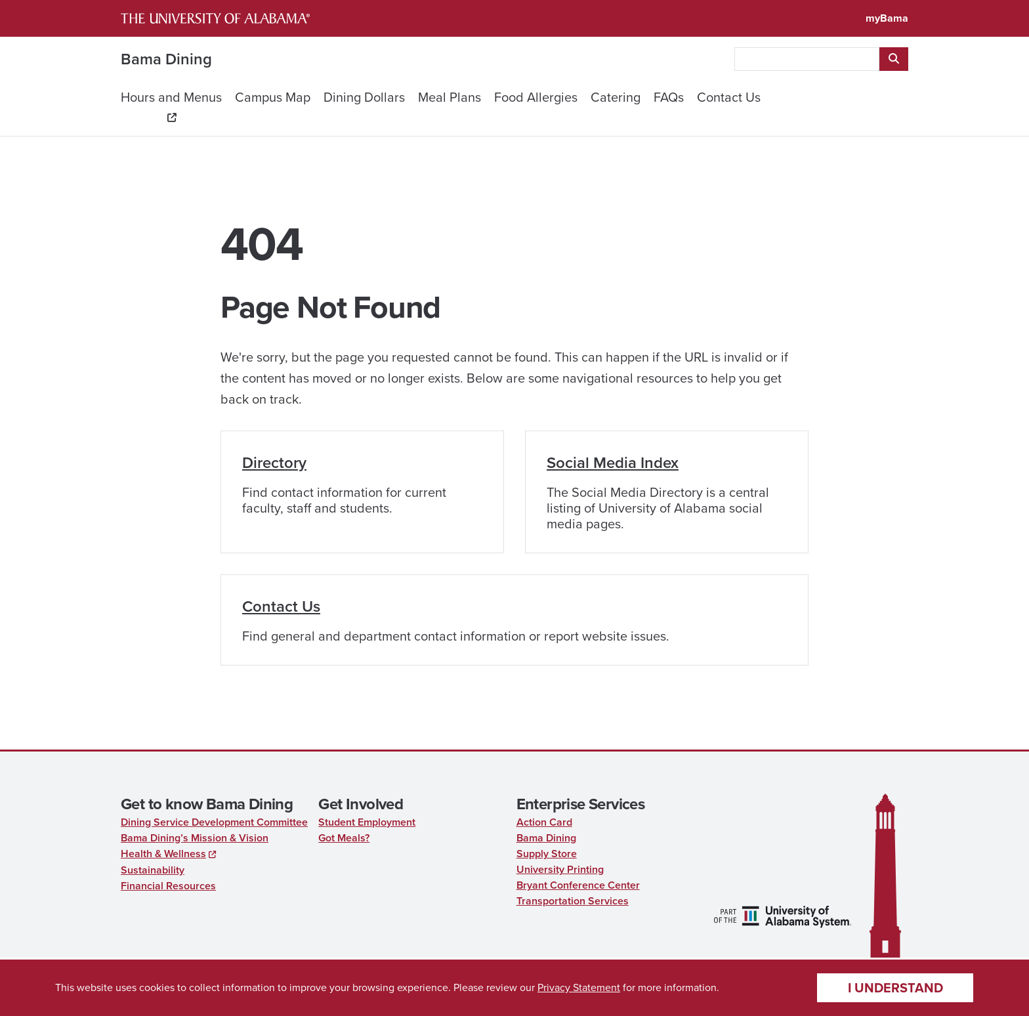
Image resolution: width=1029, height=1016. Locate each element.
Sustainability (152, 870)
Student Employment (366, 822)
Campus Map (272, 97)
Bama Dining (166, 59)
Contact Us (729, 97)
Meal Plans (449, 97)
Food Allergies (536, 97)
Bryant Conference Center (578, 885)
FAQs (669, 97)
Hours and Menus (171, 97)
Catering (615, 97)
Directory (274, 463)
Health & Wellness (163, 853)
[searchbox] (806, 59)
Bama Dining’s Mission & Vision (194, 837)
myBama (887, 18)
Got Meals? (343, 837)
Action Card (544, 822)
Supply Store (546, 853)
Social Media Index (613, 463)
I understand (895, 988)
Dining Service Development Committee (214, 822)
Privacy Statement (578, 987)
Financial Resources (168, 885)
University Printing (560, 869)
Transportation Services (572, 900)
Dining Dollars (364, 97)
